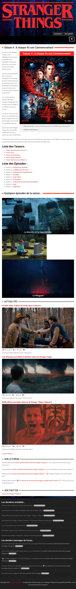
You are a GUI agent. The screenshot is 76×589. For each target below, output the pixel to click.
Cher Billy (16, 174)
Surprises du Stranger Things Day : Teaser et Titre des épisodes (27, 535)
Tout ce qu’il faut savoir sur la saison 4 (19, 525)
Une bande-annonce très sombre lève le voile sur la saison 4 (26, 530)
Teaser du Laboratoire (13, 155)
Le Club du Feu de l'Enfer (20, 167)
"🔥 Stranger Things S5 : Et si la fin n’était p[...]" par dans (37, 559)
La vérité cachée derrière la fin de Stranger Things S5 (30, 462)
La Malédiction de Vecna (20, 170)
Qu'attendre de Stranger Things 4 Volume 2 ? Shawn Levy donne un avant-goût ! (32, 520)
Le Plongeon (17, 179)
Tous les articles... (7, 453)
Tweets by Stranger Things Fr (11, 494)
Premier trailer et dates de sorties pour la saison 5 (21, 306)
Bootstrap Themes (17, 582)
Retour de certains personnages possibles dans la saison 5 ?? (41, 480)
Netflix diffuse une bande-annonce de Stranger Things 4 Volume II (27, 402)
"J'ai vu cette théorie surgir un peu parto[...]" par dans (36, 552)
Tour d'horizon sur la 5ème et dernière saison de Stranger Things (27, 357)
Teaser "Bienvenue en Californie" (16, 160)
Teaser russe (10, 152)
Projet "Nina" (17, 177)
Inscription (69, 33)
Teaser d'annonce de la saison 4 (16, 150)
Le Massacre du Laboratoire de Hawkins (25, 182)
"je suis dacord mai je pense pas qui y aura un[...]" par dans (35, 544)
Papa (14, 184)
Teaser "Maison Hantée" (13, 157)
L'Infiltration (17, 186)
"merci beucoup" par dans (25, 573)
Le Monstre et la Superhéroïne (22, 172)
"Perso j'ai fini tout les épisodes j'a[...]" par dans (36, 567)
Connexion (58, 33)
